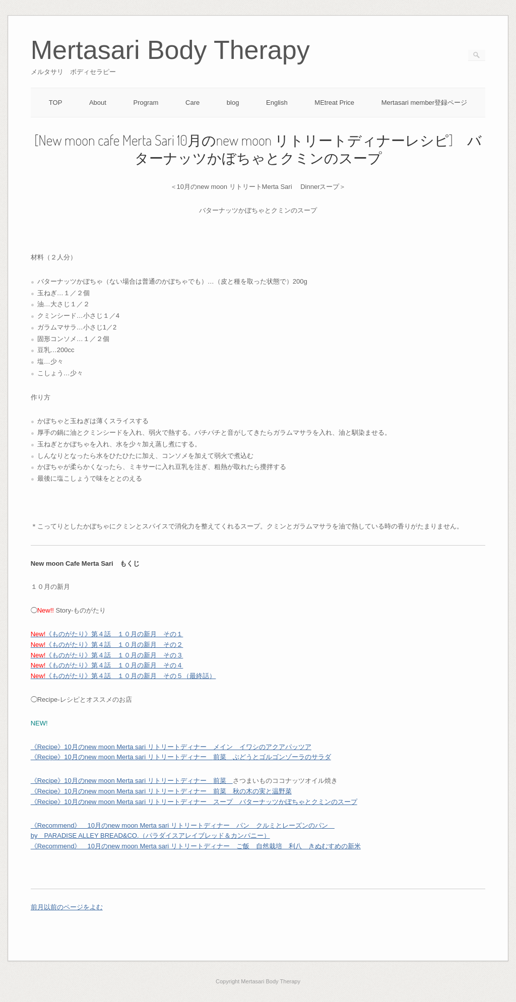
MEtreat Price (334, 102)
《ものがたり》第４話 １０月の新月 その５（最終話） (123, 676)
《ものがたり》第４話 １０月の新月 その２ (107, 644)
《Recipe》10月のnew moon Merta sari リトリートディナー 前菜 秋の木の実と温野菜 (161, 791)
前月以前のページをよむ (67, 907)
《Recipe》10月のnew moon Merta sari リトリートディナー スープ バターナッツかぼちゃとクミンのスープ (194, 802)
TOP (55, 102)
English (277, 102)
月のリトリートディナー (132, 780)
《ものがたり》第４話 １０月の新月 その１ (107, 634)
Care (192, 102)
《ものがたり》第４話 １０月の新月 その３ (107, 655)
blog (233, 102)
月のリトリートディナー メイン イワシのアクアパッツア (171, 747)
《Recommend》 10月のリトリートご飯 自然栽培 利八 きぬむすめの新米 (196, 846)
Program (146, 102)
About (97, 102)
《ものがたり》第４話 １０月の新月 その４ (107, 665)
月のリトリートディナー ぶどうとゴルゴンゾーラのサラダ (181, 757)
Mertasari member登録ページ (424, 102)
